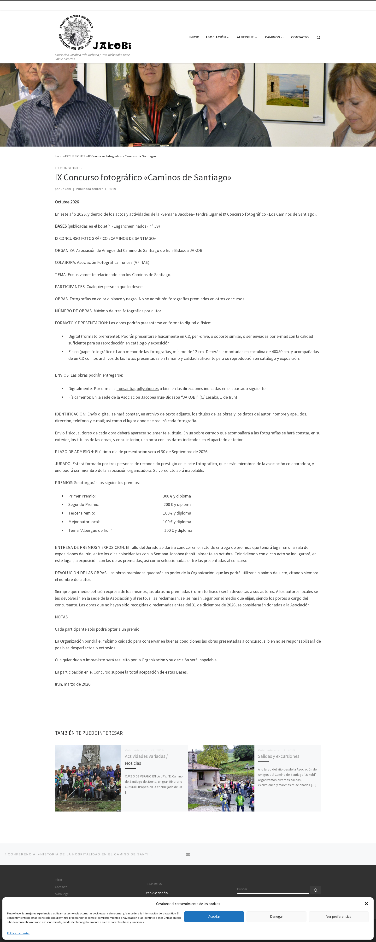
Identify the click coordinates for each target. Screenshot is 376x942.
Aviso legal (62, 894)
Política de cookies (18, 933)
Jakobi (66, 189)
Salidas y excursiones (278, 756)
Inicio (58, 156)
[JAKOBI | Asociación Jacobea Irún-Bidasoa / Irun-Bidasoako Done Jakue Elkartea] (96, 31)
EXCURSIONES (75, 156)
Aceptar (214, 916)
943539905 (154, 884)
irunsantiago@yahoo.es (138, 388)
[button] (366, 903)
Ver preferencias (338, 916)
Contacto (61, 887)
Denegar (276, 916)
